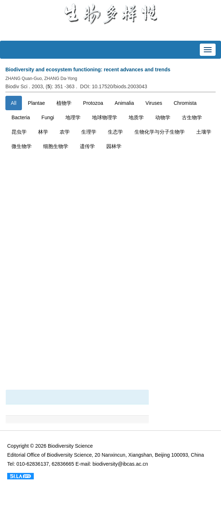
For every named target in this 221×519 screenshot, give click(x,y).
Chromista (185, 103)
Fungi (47, 117)
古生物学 (192, 117)
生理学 (88, 132)
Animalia (124, 103)
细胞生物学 (55, 146)
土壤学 (203, 132)
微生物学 (21, 146)
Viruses (154, 103)
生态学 (115, 132)
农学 (65, 132)
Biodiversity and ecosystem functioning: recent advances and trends (87, 69)
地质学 (136, 117)
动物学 (162, 117)
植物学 (64, 103)
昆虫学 (19, 132)
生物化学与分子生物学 (159, 132)
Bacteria (20, 117)
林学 (43, 132)
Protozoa (93, 103)
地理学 (72, 117)
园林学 (113, 146)
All (14, 103)
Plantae (36, 103)
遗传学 (87, 146)
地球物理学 (104, 117)
